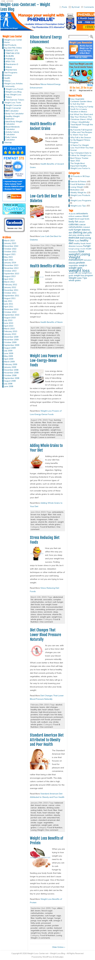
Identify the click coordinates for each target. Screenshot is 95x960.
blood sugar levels (45, 248)
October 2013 (10, 271)
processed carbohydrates (41, 924)
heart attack (47, 709)
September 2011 (11, 295)
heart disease (48, 812)
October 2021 (10, 251)
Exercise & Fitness (78, 181)
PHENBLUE (10, 59)
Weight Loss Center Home (13, 41)
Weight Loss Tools (12, 102)
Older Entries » (58, 947)
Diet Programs (10, 72)
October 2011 (10, 293)
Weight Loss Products (80, 195)
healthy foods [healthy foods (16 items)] (80, 243)
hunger (50, 918)
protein (54, 253)
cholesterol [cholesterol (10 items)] (86, 227)
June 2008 (8, 386)
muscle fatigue (50, 105)
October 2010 (10, 312)
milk (40, 105)
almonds (38, 599)
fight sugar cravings (45, 332)
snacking (35, 430)
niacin (46, 340)
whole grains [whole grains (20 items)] (75, 280)
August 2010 (10, 317)
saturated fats (53, 817)
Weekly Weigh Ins (78, 192)
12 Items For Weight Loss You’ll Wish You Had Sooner (81, 147)
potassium (51, 609)
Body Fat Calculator (14, 113)
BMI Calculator (12, 111)
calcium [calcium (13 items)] (82, 222)
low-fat (47, 253)
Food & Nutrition (47, 185)
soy (50, 722)
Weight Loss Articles (13, 83)
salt (38, 722)
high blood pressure (40, 180)
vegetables (44, 430)
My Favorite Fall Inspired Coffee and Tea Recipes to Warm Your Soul (81, 132)
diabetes (55, 175)
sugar (39, 822)
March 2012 (9, 282)
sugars (34, 255)
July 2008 (8, 383)
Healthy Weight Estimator (12, 117)
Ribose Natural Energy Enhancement (46, 39)
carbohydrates (37, 250)
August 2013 (10, 276)
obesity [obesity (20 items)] (72, 262)
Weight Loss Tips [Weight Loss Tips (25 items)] (78, 277)
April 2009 (8, 359)
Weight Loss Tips (78, 205)
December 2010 (11, 309)
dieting (57, 250)
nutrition (49, 815)
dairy (58, 330)
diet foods (35, 604)
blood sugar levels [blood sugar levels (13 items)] (82, 219)
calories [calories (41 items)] (74, 224)
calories (37, 422)
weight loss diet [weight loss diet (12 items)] (75, 273)
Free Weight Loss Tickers (13, 95)
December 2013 (11, 265)
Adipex (8, 67)
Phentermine (11, 70)
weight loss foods (39, 933)
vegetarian (35, 825)
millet (50, 519)
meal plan (47, 427)
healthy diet (36, 709)
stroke (56, 722)
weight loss (36, 345)
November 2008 (11, 372)
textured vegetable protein (46, 929)
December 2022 (11, 246)
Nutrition (8, 75)
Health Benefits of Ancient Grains (42, 126)
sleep (55, 612)
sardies (49, 928)
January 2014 (10, 262)
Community (9, 86)
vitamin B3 (44, 342)
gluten (33, 178)
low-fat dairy (56, 714)
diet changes (52, 707)
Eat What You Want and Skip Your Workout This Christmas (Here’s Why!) (81, 117)
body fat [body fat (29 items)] (73, 221)
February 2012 (10, 284)
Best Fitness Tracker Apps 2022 (79, 159)
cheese (49, 100)
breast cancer (41, 805)
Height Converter (13, 108)
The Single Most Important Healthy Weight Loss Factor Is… (80, 166)
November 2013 (11, 268)
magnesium (42, 519)
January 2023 (10, 243)
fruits (49, 422)
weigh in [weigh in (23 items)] (83, 265)
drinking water (53, 807)
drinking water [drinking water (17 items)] (83, 235)
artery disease (37, 98)
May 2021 (8, 257)
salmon (42, 928)
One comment (46, 622)
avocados (56, 328)
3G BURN (9, 56)
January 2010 (10, 334)
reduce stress (37, 612)
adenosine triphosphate (41, 96)
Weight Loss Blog (13, 92)
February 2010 (10, 331)
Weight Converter (13, 105)
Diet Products (10, 45)
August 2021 (10, 254)
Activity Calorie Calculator (12, 133)
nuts (52, 340)
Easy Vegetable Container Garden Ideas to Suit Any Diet (81, 101)
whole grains (36, 113)
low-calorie (42, 425)
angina (56, 96)
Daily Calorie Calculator (11, 138)
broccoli (34, 100)
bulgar (44, 514)
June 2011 (8, 304)
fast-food (47, 810)
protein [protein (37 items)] (80, 262)
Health (7, 78)
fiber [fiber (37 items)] (71, 240)
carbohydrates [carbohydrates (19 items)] (75, 227)
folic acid (57, 514)
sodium (44, 722)
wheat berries (41, 524)
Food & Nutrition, (48, 435)
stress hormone (44, 614)
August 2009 (10, 348)
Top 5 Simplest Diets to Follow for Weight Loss (80, 154)
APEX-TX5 (10, 61)
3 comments (52, 257)
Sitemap (8, 142)
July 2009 (8, 350)
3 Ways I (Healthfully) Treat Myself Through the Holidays (81, 124)
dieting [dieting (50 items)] (77, 232)
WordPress (47, 957)
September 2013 (11, 273)
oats (56, 519)
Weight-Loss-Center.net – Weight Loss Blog (25, 7)
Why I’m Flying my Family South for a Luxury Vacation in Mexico (81, 109)
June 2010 (8, 323)
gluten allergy (43, 178)
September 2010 (11, 315)
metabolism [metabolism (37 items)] (76, 259)
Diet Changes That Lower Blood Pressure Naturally (45, 635)
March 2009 (9, 361)
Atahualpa (58, 957)
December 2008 (11, 370)
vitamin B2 (56, 110)
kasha (38, 517)
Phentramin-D (11, 64)
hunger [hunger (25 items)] (87, 245)
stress (33, 614)
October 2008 (10, 375)
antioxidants (57, 512)
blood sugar (47, 910)
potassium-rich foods (40, 719)
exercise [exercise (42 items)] (74, 237)
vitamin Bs (54, 342)
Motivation (75, 190)
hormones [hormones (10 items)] (79, 246)
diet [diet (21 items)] (70, 232)
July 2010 (8, 320)
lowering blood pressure (42, 717)
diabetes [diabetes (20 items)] (86, 229)
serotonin (48, 612)
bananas (35, 707)
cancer (51, 805)
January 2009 (10, 367)
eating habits (36, 810)
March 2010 (9, 328)
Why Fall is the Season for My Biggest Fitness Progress (80, 140)
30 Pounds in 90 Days (80, 176)
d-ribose (42, 103)
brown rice (35, 514)
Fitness (7, 81)
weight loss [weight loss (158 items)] (79, 270)
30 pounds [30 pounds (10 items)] (72, 214)
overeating (40, 609)
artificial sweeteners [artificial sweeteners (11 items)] (75, 216)
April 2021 (8, 260)
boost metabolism (39, 330)
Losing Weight (37, 830)
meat (40, 340)
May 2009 (8, 356)
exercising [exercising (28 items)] (85, 237)
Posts (64, 7)
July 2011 (8, 301)
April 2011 (8, 306)
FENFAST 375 (11, 50)
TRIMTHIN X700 (12, 53)
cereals (42, 100)
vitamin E (52, 522)
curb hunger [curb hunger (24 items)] (75, 229)
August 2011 (10, 298)
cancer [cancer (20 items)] (82, 224)
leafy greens (47, 337)
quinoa (44, 183)
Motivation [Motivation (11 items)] (87, 260)
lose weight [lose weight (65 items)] (76, 252)
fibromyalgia (52, 103)
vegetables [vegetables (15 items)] (73, 265)
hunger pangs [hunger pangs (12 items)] (74, 249)
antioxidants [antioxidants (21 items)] (82, 213)
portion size (36, 817)
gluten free (55, 178)
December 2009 (11, 337)
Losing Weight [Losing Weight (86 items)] (79, 255)
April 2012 (8, 279)
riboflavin (43, 108)
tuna (50, 930)
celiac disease (43, 175)
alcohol (59, 704)
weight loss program (40, 432)
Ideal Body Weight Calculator (13, 122)
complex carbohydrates (42, 914)
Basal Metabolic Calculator (12, 127)
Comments (89, 7)
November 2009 (11, 339)
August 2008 (10, 381)
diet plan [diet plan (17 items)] (73, 235)
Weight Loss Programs (80, 200)
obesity (57, 815)
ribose (51, 108)
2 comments (44, 938)
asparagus (50, 98)
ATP (57, 98)
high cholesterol (49, 335)
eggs (33, 332)
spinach (46, 110)
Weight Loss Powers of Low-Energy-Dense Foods (46, 360)
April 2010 (8, 326)
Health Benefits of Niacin (47, 266)
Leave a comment (48, 115)
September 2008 (11, 378)
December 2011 (11, 290)
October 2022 (10, 249)
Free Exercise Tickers (14, 100)
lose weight (46, 604)
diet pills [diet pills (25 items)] (87, 232)
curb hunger (58, 602)
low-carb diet (37, 253)
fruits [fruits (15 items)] (77, 241)
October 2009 (10, 342)
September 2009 (11, 345)
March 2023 (9, 240)
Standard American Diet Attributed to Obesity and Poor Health (47, 740)
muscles (34, 108)
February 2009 (10, 364)
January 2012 (10, 287)
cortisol (48, 602)
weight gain (45, 617)
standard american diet (49, 820)
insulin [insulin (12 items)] (82, 249)
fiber (44, 422)
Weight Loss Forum (14, 89)
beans (42, 707)
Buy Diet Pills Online (13, 48)
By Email (75, 7)
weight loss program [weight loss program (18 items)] (83, 275)
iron (32, 517)
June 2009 (8, 353)
